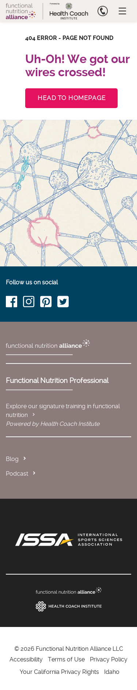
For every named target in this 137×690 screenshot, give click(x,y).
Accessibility (26, 659)
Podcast (17, 473)
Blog (12, 458)
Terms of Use (66, 659)
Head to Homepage (71, 98)
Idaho (111, 671)
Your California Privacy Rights (59, 671)
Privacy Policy (109, 659)
